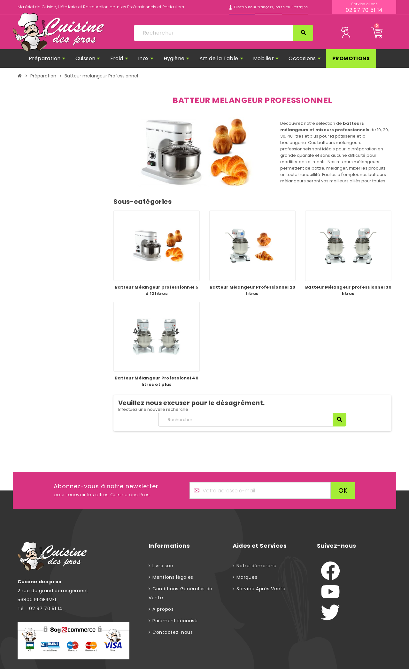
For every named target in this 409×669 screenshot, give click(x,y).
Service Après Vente (260, 588)
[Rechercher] (223, 33)
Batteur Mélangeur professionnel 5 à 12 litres (156, 290)
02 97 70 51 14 (364, 10)
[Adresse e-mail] (260, 490)
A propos (163, 609)
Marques (246, 577)
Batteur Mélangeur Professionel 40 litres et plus (156, 381)
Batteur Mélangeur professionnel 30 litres (348, 290)
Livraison (162, 565)
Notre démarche (256, 565)
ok (343, 490)
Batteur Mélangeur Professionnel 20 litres (253, 290)
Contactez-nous (172, 632)
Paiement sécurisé (175, 620)
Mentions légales (172, 577)
